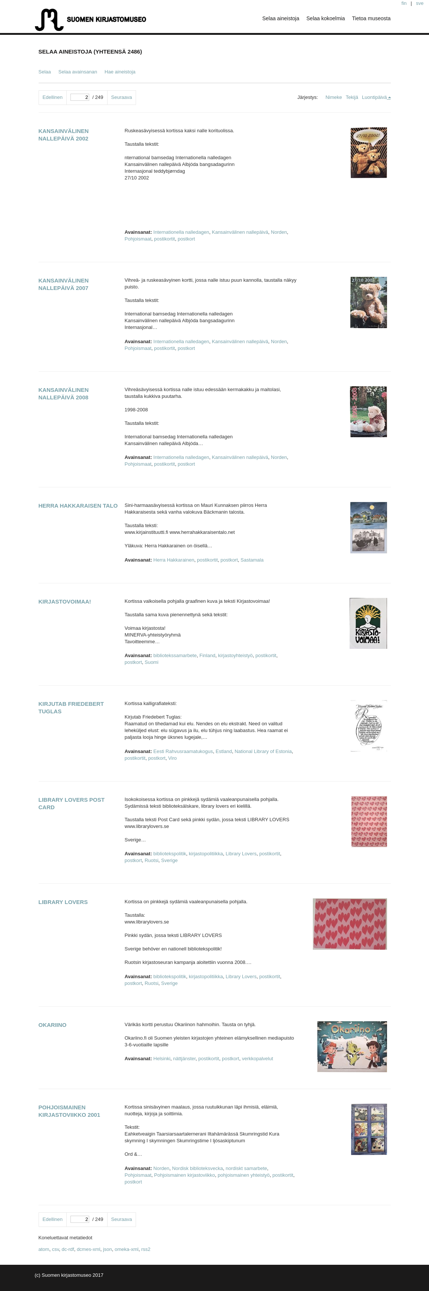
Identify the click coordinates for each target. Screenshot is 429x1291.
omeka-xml (127, 1249)
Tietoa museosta (371, 18)
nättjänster (184, 1058)
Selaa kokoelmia (325, 18)
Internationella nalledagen (181, 232)
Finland (207, 655)
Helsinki (161, 1058)
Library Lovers (241, 853)
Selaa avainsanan (77, 72)
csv (55, 1249)
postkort (186, 239)
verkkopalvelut (257, 1058)
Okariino (53, 1025)
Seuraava (121, 97)
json (107, 1249)
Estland (224, 751)
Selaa (45, 72)
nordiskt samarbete (246, 1168)
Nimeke (334, 97)
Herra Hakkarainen (173, 560)
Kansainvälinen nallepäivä (240, 232)
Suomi (151, 662)
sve (419, 3)
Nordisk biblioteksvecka (197, 1168)
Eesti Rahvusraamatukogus (183, 751)
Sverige (169, 860)
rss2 (146, 1249)
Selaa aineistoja (280, 18)
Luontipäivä (374, 97)
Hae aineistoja (120, 72)
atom (44, 1249)
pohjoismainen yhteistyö (244, 1175)
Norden (279, 232)
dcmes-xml (88, 1249)
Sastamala (252, 560)
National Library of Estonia (263, 751)
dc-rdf (67, 1249)
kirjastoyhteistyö (235, 655)
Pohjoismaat (138, 239)
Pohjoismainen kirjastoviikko (184, 1175)
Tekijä (352, 97)
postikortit (164, 239)
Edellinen (53, 97)
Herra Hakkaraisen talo (78, 505)
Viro (172, 758)
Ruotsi (151, 860)
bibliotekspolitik (169, 853)
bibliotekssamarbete (175, 655)
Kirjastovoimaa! (65, 601)
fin (404, 3)
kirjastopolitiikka (206, 853)
